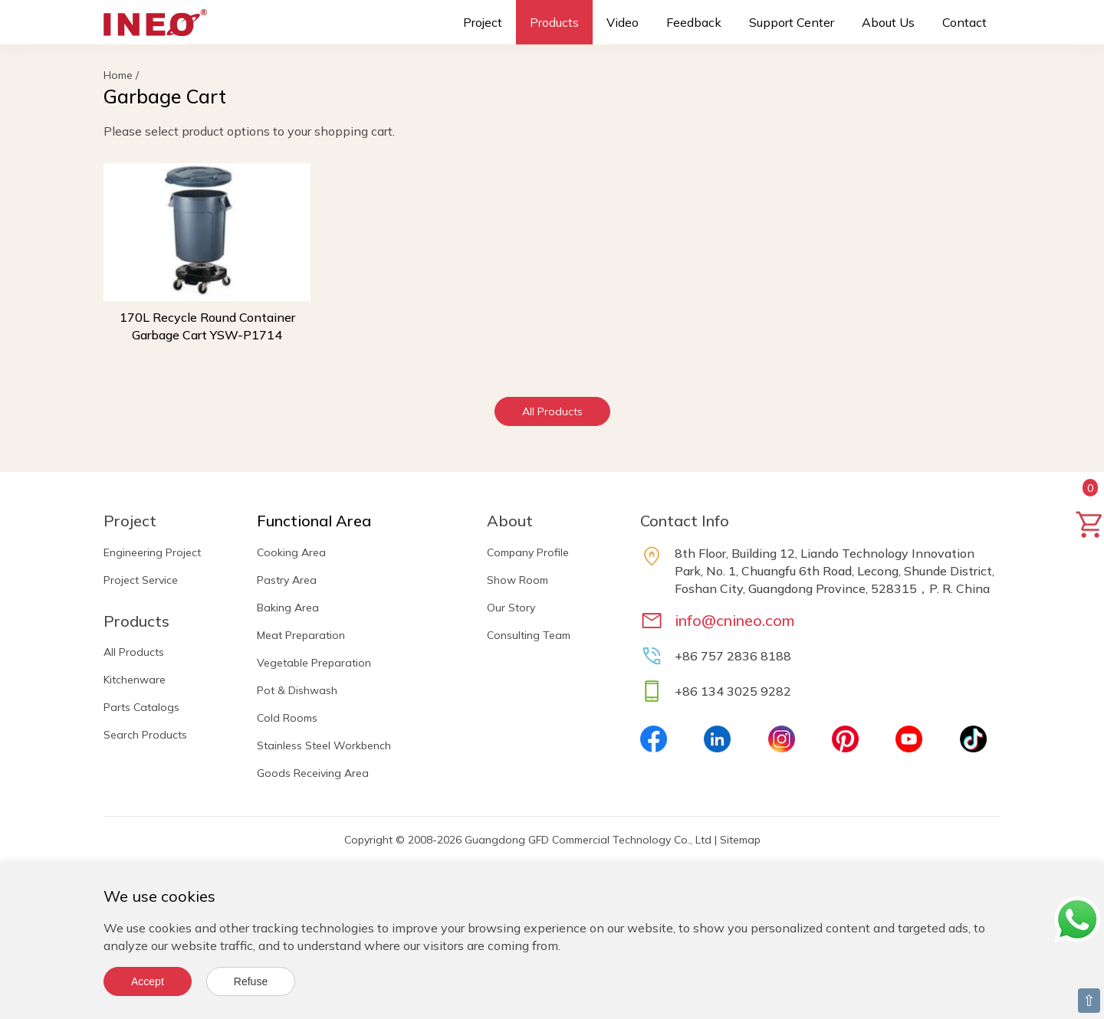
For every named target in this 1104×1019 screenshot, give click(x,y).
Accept (147, 981)
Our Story (511, 607)
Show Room (517, 580)
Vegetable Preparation (314, 663)
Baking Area (288, 607)
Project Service (141, 580)
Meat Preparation (301, 635)
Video (622, 22)
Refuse (251, 981)
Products (554, 22)
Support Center (791, 22)
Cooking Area (291, 552)
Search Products (145, 735)
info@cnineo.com (735, 620)
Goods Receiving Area (313, 773)
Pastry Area (287, 580)
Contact (964, 22)
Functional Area (314, 520)
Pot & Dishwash (297, 690)
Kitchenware (135, 679)
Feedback (693, 22)
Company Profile (528, 552)
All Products (552, 411)
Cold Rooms (287, 718)
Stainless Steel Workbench (324, 745)
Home (118, 75)
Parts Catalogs (141, 707)
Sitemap (740, 840)
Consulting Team (528, 635)
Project (482, 22)
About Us (888, 22)
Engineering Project (152, 552)
